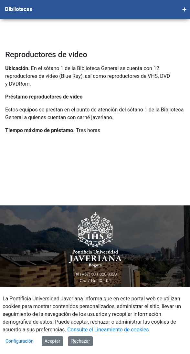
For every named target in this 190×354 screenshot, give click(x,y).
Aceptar (52, 341)
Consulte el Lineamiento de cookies (108, 330)
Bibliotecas (18, 9)
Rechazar (80, 341)
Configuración (19, 341)
